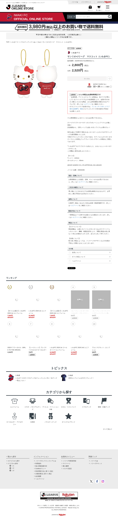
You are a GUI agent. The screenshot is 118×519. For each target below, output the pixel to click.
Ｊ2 (13, 468)
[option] (35, 73)
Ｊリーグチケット (86, 2)
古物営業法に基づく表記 (43, 474)
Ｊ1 (13, 466)
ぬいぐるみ (37, 42)
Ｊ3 (13, 470)
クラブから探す (13, 463)
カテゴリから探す (14, 461)
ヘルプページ (87, 104)
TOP (7, 42)
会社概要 (38, 476)
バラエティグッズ (26, 42)
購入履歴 (66, 466)
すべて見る (107, 429)
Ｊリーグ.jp (74, 2)
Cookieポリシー (40, 468)
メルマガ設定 (67, 468)
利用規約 (38, 463)
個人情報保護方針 (41, 466)
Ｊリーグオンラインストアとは (45, 461)
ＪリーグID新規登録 (69, 461)
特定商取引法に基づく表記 (44, 471)
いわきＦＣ (14, 42)
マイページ (66, 463)
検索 (110, 17)
